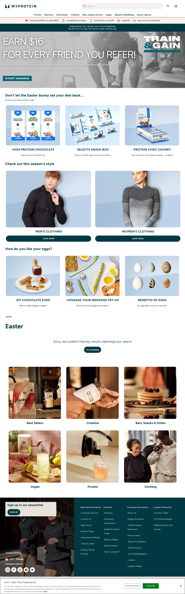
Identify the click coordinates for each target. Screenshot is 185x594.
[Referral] (92, 60)
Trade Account (134, 548)
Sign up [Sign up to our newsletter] (14, 512)
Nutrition (48, 15)
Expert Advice (144, 15)
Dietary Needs (110, 545)
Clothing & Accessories (109, 521)
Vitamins (75, 15)
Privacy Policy (134, 535)
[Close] (181, 586)
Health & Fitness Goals (111, 531)
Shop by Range (111, 539)
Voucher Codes (161, 513)
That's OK (151, 586)
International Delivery (90, 537)
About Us (132, 513)
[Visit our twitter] (32, 569)
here (45, 591)
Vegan (108, 15)
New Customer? (112, 552)
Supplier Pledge (135, 566)
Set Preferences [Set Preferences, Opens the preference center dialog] (132, 586)
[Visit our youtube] (26, 569)
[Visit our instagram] (7, 569)
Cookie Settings (14, 553)
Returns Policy (87, 531)
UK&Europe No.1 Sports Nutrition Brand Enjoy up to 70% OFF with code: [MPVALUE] (92, 27)
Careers (131, 560)
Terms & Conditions (137, 541)
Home (8, 316)
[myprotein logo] (20, 6)
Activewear (62, 15)
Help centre (86, 525)
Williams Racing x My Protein (163, 527)
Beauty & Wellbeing (124, 15)
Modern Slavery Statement (135, 527)
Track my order (87, 543)
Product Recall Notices (87, 552)
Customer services (89, 513)
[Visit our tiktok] (20, 569)
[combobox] (122, 6)
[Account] (168, 6)
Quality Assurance (136, 519)
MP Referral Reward (163, 519)
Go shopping (92, 349)
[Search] (84, 6)
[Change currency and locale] (37, 559)
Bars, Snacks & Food (92, 15)
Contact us (86, 519)
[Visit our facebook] (13, 569)
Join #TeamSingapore (137, 554)
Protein (37, 15)
